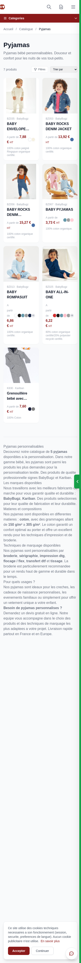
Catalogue (26, 29)
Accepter (18, 951)
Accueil (8, 29)
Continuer (42, 951)
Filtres (39, 69)
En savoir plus (50, 941)
